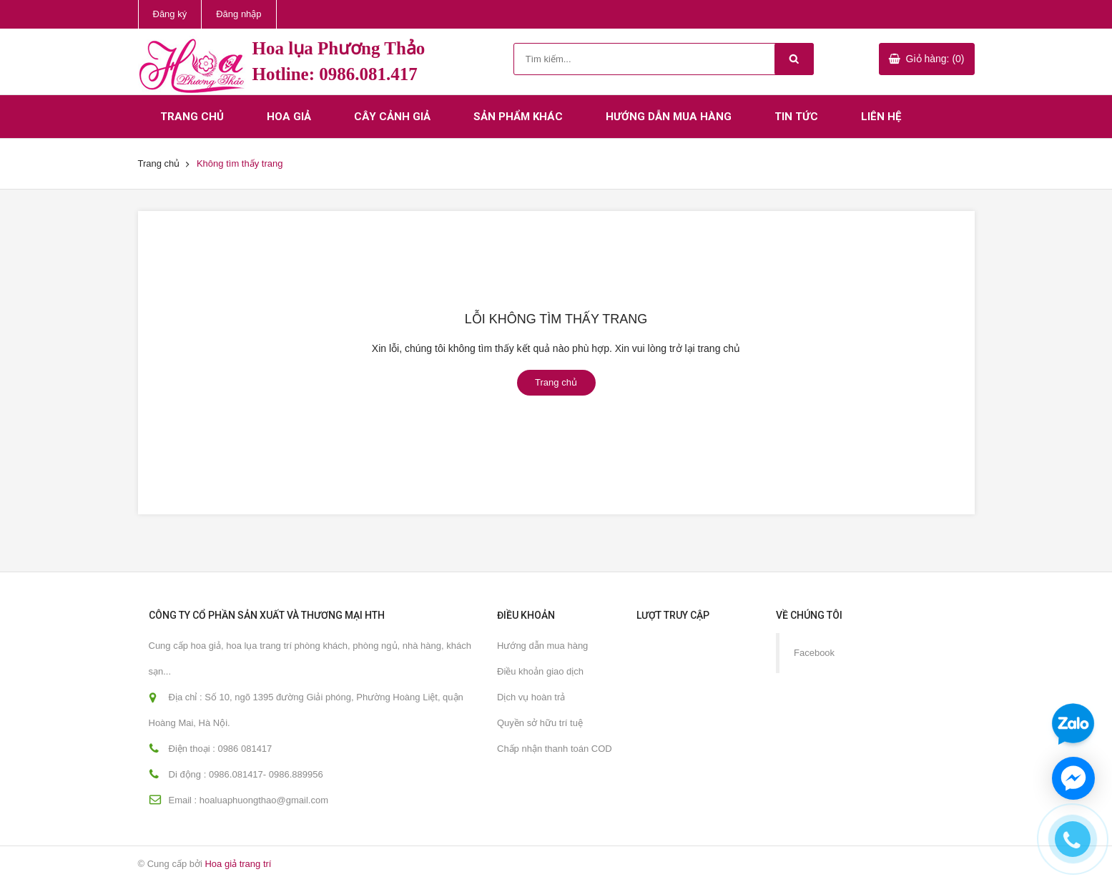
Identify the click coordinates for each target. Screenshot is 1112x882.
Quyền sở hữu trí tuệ (540, 722)
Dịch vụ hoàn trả (531, 697)
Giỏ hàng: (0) (935, 58)
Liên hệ (881, 116)
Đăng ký (170, 14)
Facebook (814, 652)
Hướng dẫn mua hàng (669, 116)
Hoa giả (289, 116)
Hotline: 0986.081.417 (335, 74)
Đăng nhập (238, 14)
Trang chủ (192, 116)
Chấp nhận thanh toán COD (554, 748)
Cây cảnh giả (392, 116)
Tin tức (796, 116)
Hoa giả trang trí (238, 863)
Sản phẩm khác (518, 116)
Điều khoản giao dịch (540, 671)
